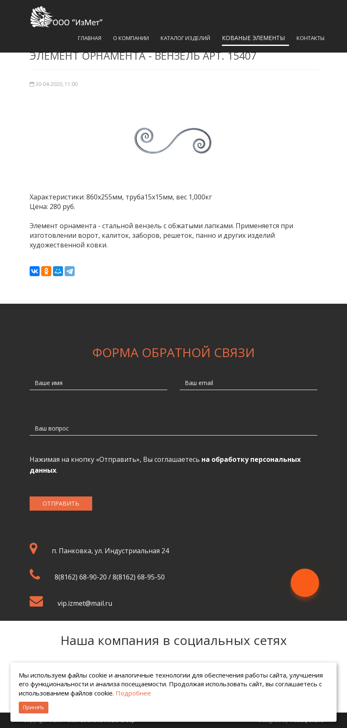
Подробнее (133, 693)
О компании (131, 38)
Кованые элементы (253, 38)
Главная (89, 38)
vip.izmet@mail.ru (85, 603)
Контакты (310, 38)
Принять (33, 707)
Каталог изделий (185, 38)
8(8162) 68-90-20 (81, 577)
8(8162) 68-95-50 (139, 577)
